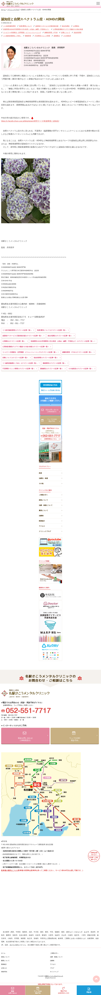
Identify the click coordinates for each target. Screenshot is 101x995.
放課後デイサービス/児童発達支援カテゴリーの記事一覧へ (22, 336)
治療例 (50, 515)
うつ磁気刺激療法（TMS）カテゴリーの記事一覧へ (19, 363)
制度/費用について (25, 26)
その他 (50, 483)
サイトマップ (54, 972)
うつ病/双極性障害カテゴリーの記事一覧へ (17, 330)
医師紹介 (50, 520)
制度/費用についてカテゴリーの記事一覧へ (51, 330)
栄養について (65, 32)
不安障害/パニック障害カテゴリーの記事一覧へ (18, 368)
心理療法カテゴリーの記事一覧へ (13, 341)
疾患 (50, 472)
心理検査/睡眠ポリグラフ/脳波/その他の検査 (68, 29)
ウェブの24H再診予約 (53, 420)
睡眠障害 (28, 36)
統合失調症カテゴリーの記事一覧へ (60, 336)
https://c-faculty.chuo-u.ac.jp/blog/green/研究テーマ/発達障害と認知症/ (30, 121)
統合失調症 (66, 26)
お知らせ (4, 968)
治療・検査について (50, 505)
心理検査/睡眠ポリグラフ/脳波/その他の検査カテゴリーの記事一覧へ (25, 346)
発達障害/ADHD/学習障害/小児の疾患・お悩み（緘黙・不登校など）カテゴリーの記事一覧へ (62, 341)
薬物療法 (56, 36)
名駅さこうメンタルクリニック (54, 976)
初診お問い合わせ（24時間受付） (53, 411)
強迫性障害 (77, 32)
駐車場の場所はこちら (9, 870)
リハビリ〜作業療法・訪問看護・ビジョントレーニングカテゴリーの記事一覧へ (29, 352)
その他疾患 (67, 36)
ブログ (52, 968)
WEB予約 (4, 972)
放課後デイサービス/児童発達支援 (46, 26)
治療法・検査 (50, 478)
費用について (50, 510)
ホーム (3, 953)
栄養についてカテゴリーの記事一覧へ (15, 357)
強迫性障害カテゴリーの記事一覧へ (46, 357)
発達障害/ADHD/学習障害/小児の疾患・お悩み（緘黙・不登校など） (26, 29)
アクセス (50, 526)
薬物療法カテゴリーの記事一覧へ (51, 368)
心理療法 (76, 26)
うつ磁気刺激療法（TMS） (12, 36)
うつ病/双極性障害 (9, 26)
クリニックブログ (50, 531)
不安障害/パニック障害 (42, 36)
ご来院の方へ (50, 494)
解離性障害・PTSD (51, 32)
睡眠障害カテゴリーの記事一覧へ (54, 363)
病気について (50, 499)
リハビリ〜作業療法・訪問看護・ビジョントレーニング (22, 32)
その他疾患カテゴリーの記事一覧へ (80, 368)
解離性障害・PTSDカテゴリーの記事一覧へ (77, 352)
